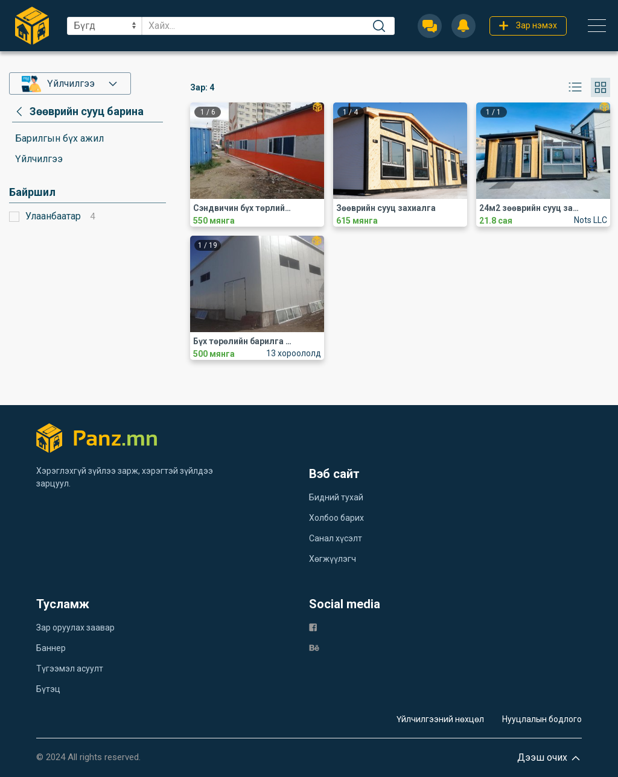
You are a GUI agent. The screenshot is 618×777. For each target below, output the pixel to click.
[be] (314, 647)
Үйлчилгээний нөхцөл (440, 719)
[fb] (313, 626)
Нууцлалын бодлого (542, 719)
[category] (78, 111)
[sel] (104, 26)
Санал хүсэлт (335, 538)
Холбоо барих (336, 518)
